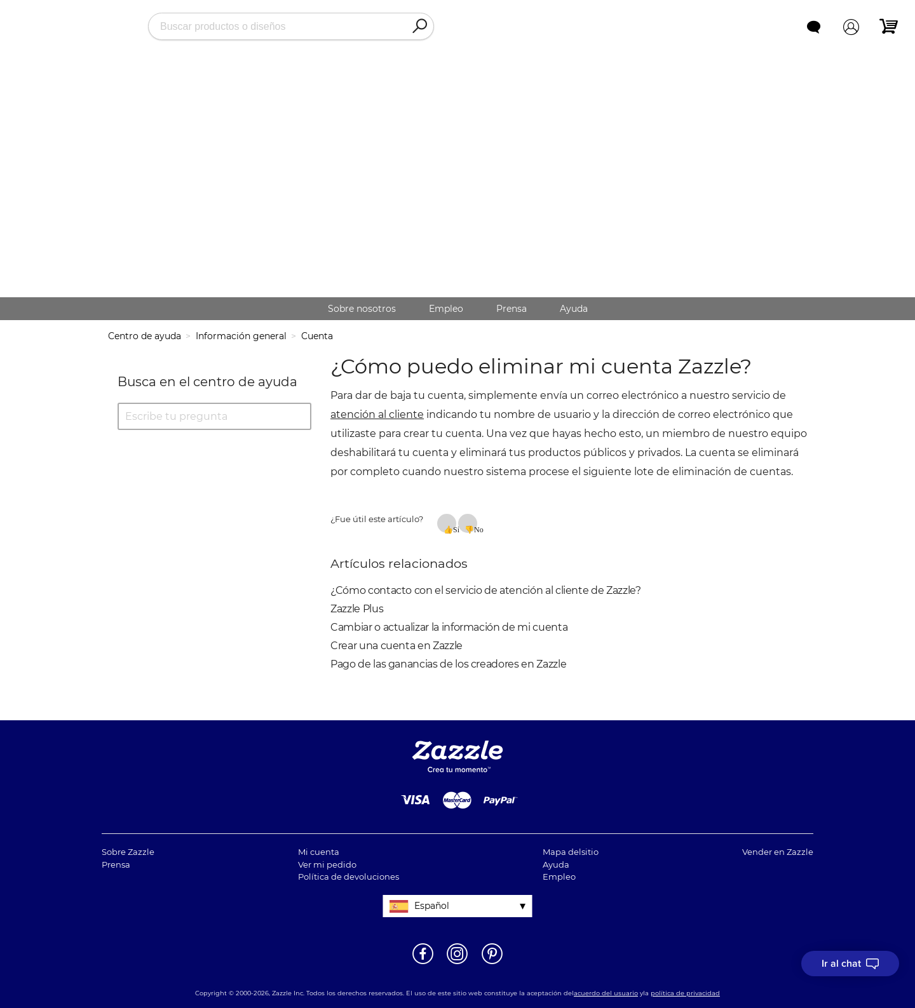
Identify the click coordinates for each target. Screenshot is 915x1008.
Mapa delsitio (571, 852)
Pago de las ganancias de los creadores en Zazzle (448, 664)
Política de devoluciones (348, 876)
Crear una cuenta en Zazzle (396, 646)
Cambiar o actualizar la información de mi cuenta (448, 627)
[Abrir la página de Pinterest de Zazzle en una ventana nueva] (492, 963)
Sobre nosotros (362, 308)
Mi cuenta (318, 852)
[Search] (419, 26)
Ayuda (574, 308)
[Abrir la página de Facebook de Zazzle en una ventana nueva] (422, 963)
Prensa (511, 308)
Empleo (446, 308)
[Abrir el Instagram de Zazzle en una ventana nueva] (457, 963)
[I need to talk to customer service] (850, 963)
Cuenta (317, 336)
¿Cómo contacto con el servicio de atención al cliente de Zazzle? (485, 590)
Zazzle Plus (356, 609)
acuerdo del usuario (606, 993)
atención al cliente (377, 414)
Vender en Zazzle (777, 852)
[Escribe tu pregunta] (214, 416)
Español (431, 905)
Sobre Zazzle (128, 852)
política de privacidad (685, 993)
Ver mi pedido (327, 864)
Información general (241, 336)
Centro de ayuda (144, 336)
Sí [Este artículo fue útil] (454, 529)
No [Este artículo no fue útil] (475, 529)
